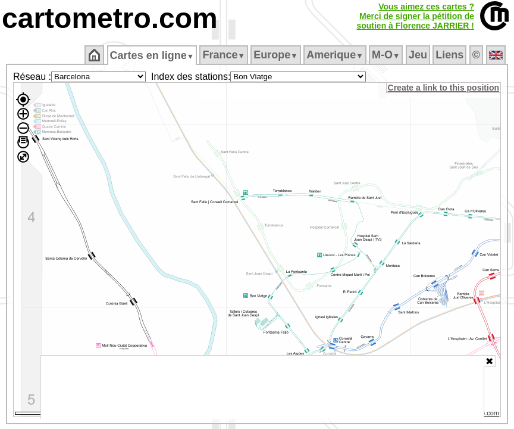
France (224, 55)
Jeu (418, 55)
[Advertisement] (262, 387)
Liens (451, 55)
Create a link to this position (444, 87)
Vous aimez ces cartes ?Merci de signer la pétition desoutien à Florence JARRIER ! (415, 16)
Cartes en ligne (153, 55)
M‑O (387, 55)
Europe (277, 55)
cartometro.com (110, 18)
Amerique (336, 55)
